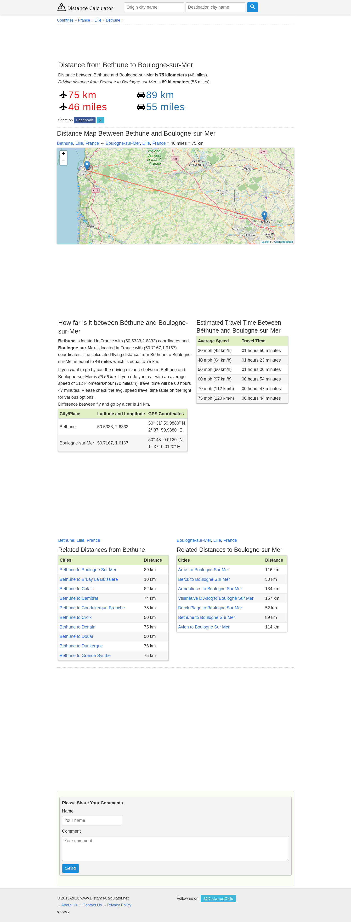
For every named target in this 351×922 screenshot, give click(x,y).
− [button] (63, 161)
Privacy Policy (119, 905)
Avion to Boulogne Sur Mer (204, 627)
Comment (71, 831)
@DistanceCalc (218, 898)
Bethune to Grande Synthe (85, 655)
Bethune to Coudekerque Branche (92, 607)
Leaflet (265, 241)
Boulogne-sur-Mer (123, 143)
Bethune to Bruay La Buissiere (89, 579)
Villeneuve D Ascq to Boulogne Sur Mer (216, 598)
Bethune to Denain (77, 627)
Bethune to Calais (77, 588)
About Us (69, 905)
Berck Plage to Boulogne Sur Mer (210, 607)
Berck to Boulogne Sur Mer (204, 579)
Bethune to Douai (76, 636)
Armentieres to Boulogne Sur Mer (210, 588)
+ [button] (63, 154)
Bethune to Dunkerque (81, 646)
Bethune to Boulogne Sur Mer (88, 569)
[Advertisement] (175, 40)
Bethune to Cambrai (79, 598)
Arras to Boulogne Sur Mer (203, 569)
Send (70, 868)
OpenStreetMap (283, 241)
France (92, 143)
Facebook (84, 120)
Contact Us (92, 905)
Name (68, 811)
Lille (79, 143)
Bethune (65, 143)
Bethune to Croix (76, 617)
